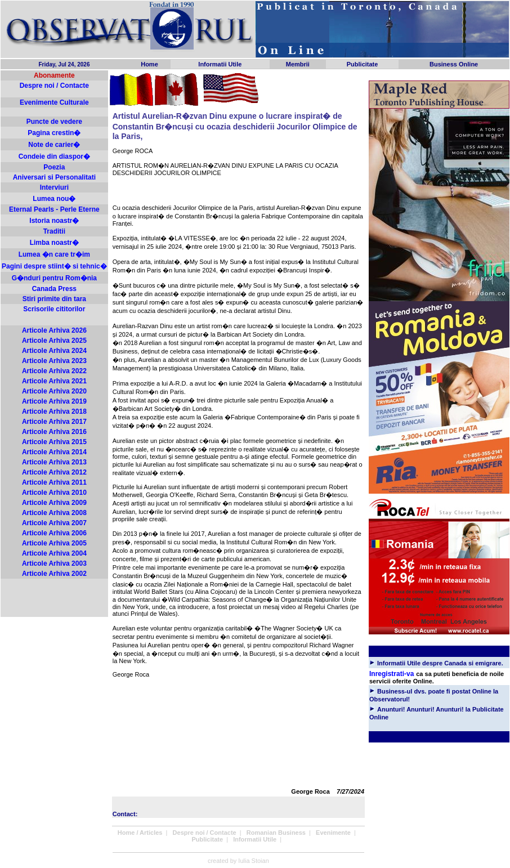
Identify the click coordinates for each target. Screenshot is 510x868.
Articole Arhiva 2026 (54, 330)
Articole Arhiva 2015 (54, 442)
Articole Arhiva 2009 (54, 503)
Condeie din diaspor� (54, 156)
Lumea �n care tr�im (54, 254)
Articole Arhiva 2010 (54, 492)
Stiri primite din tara (54, 299)
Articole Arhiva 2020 (54, 391)
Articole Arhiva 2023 (54, 361)
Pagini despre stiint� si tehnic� (54, 266)
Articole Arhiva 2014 (54, 452)
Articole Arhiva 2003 (54, 563)
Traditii (54, 231)
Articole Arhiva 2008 (54, 513)
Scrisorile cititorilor (54, 309)
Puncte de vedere (54, 122)
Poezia (54, 167)
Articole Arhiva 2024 (54, 351)
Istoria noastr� (54, 221)
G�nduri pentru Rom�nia (54, 278)
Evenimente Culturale (54, 102)
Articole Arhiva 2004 (54, 553)
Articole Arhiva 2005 (54, 543)
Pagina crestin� (54, 133)
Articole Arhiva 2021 (54, 381)
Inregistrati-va (391, 674)
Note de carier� (54, 145)
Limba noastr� (54, 243)
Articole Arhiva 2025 (54, 340)
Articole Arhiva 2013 (54, 462)
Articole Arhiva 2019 (54, 401)
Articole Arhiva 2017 (54, 422)
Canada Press (54, 289)
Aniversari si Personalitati (54, 177)
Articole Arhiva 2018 (54, 411)
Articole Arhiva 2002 (54, 574)
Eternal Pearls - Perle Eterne (54, 209)
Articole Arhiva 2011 (54, 482)
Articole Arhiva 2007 (54, 523)
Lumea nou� (54, 199)
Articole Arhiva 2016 (54, 432)
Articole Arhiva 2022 (54, 371)
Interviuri (54, 187)
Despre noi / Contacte (54, 86)
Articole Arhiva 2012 (54, 472)
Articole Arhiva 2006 (54, 533)
